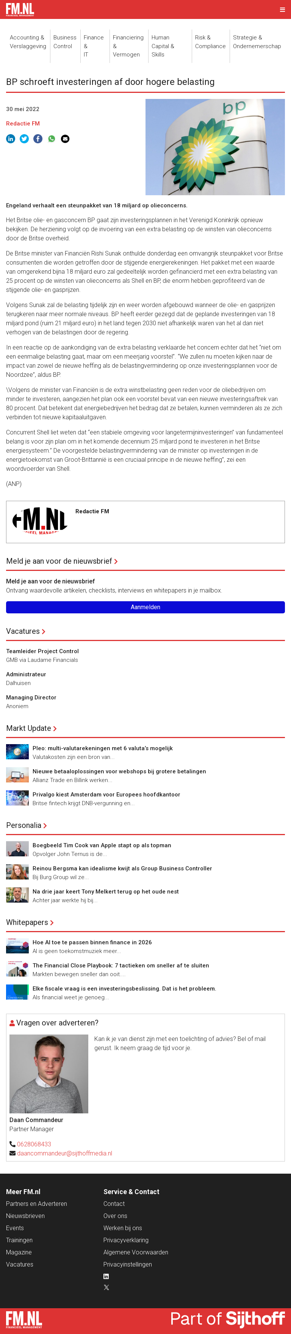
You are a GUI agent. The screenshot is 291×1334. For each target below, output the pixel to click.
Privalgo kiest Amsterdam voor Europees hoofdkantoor (106, 794)
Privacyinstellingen (127, 1264)
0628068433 (34, 1144)
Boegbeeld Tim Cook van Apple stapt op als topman (102, 845)
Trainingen (19, 1240)
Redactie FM (23, 123)
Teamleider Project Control (42, 651)
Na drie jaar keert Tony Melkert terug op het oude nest (106, 891)
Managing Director (31, 697)
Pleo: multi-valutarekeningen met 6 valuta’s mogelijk (103, 748)
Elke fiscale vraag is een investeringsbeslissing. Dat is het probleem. (124, 988)
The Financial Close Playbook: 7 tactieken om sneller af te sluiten (121, 965)
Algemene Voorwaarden (135, 1252)
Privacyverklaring (126, 1240)
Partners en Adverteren (36, 1203)
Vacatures (23, 631)
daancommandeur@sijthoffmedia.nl (64, 1153)
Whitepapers (27, 922)
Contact (114, 1203)
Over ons (115, 1216)
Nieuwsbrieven (25, 1216)
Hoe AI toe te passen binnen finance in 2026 (92, 942)
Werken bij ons (122, 1228)
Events (15, 1228)
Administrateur (26, 674)
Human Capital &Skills (163, 46)
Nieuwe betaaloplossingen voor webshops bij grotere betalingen (119, 771)
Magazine (19, 1252)
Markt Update (28, 728)
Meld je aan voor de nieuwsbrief (59, 561)
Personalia (23, 825)
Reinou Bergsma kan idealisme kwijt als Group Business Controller (122, 868)
